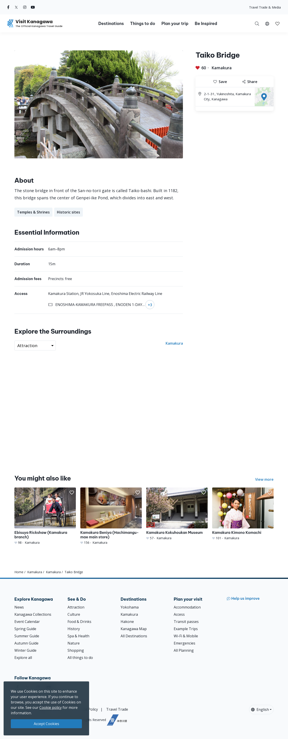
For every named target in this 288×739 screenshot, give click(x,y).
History (74, 628)
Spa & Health (78, 635)
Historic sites (68, 212)
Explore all (23, 657)
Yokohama (130, 607)
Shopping (76, 650)
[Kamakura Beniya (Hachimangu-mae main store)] (111, 516)
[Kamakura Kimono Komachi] (243, 513)
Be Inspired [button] (206, 23)
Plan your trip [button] (174, 23)
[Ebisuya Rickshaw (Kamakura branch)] (45, 516)
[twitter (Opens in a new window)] (16, 7)
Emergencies (184, 643)
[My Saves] (277, 23)
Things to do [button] (142, 23)
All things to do (80, 657)
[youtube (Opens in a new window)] (33, 7)
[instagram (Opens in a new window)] (24, 7)
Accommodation (187, 607)
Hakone (127, 621)
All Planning (184, 650)
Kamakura (222, 67)
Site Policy (89, 709)
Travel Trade (117, 709)
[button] (267, 23)
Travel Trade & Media (265, 7)
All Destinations (134, 635)
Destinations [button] (111, 23)
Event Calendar (27, 621)
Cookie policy (50, 707)
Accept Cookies (46, 723)
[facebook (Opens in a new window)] (8, 7)
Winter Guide (25, 650)
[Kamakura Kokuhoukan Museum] (177, 513)
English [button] (260, 709)
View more (264, 479)
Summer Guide (26, 635)
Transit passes (186, 621)
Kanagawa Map (134, 628)
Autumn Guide (26, 643)
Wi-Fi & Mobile (186, 635)
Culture (74, 614)
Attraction (76, 607)
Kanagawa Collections (32, 614)
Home (18, 572)
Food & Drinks (79, 621)
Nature (74, 643)
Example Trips (186, 628)
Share (249, 81)
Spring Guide (25, 628)
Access (179, 614)
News (19, 607)
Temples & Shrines (33, 212)
